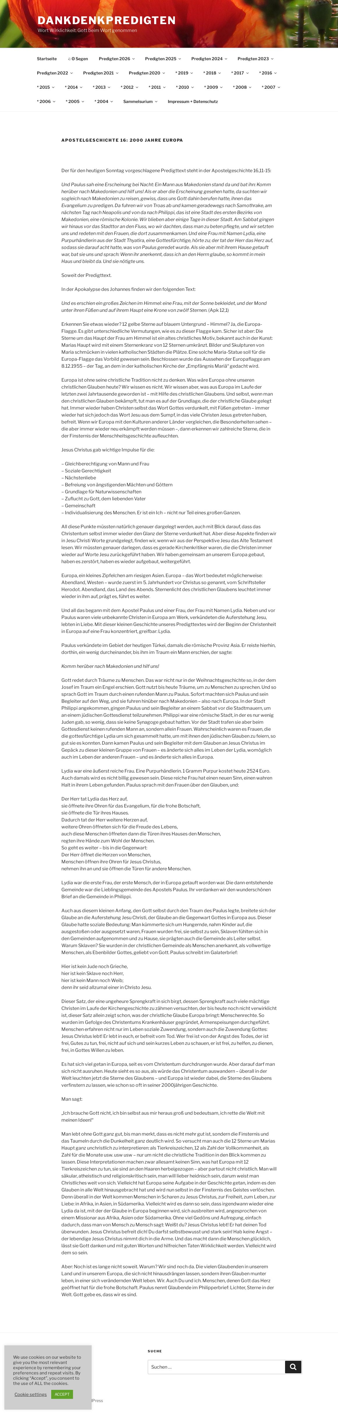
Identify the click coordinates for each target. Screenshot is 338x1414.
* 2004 (104, 101)
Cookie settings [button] (31, 1394)
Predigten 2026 (117, 58)
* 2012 (130, 87)
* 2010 (185, 87)
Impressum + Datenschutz (193, 101)
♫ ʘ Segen (78, 58)
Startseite (47, 58)
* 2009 (213, 87)
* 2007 (271, 87)
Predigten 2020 (147, 72)
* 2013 (102, 87)
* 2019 (184, 72)
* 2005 (75, 101)
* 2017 (240, 72)
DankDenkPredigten (107, 20)
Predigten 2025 (163, 58)
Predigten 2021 (101, 72)
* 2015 (46, 87)
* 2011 (157, 87)
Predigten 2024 (209, 58)
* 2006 (46, 101)
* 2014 (74, 87)
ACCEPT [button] (62, 1394)
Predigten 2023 (256, 58)
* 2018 (212, 72)
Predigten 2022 (55, 72)
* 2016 (268, 72)
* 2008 (242, 87)
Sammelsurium (140, 101)
